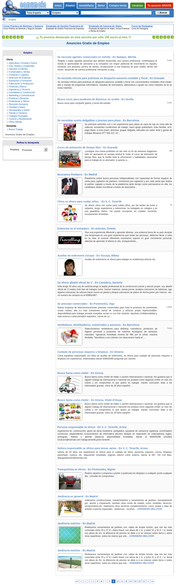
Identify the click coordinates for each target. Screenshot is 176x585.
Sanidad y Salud (17, 107)
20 (139, 581)
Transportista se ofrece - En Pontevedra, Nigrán (86, 469)
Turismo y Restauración (20, 119)
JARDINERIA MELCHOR (149, 509)
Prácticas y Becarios (19, 98)
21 (144, 581)
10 (118, 581)
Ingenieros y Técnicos (19, 89)
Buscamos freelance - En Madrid (77, 174)
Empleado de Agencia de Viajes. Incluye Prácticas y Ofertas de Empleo (109, 26)
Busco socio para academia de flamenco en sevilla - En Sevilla (95, 99)
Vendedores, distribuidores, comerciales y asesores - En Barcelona (98, 324)
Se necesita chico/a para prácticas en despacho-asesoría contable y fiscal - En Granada (110, 78)
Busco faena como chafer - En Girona (80, 373)
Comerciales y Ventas (19, 72)
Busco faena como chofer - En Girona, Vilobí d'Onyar (89, 400)
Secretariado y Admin (19, 110)
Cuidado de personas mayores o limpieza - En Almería (90, 351)
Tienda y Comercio (18, 113)
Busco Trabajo (16, 129)
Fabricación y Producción (21, 83)
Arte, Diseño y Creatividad (21, 66)
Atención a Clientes (18, 69)
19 (135, 581)
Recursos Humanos (18, 104)
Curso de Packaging (142, 26)
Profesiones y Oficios (19, 101)
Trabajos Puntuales (18, 116)
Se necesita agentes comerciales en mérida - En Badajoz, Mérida (96, 57)
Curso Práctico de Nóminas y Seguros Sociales (23, 26)
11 (122, 581)
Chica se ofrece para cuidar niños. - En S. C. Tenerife (89, 201)
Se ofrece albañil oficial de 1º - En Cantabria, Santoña (89, 282)
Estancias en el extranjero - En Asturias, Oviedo (86, 228)
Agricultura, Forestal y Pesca (23, 63)
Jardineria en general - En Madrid (77, 496)
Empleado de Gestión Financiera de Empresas (64, 26)
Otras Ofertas (15, 122)
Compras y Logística (19, 75)
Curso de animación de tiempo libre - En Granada (87, 147)
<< (77, 581)
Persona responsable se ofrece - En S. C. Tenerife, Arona (91, 427)
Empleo (12, 19)
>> (152, 581)
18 (130, 581)
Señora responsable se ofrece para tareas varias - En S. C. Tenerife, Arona (102, 448)
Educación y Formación (20, 80)
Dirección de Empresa (19, 77)
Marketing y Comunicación (22, 95)
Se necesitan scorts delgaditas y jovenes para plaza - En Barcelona (98, 120)
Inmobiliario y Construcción (22, 92)
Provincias (27, 150)
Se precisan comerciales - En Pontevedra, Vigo (86, 303)
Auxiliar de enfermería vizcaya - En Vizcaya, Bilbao (88, 255)
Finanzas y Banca (17, 86)
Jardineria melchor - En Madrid (76, 523)
